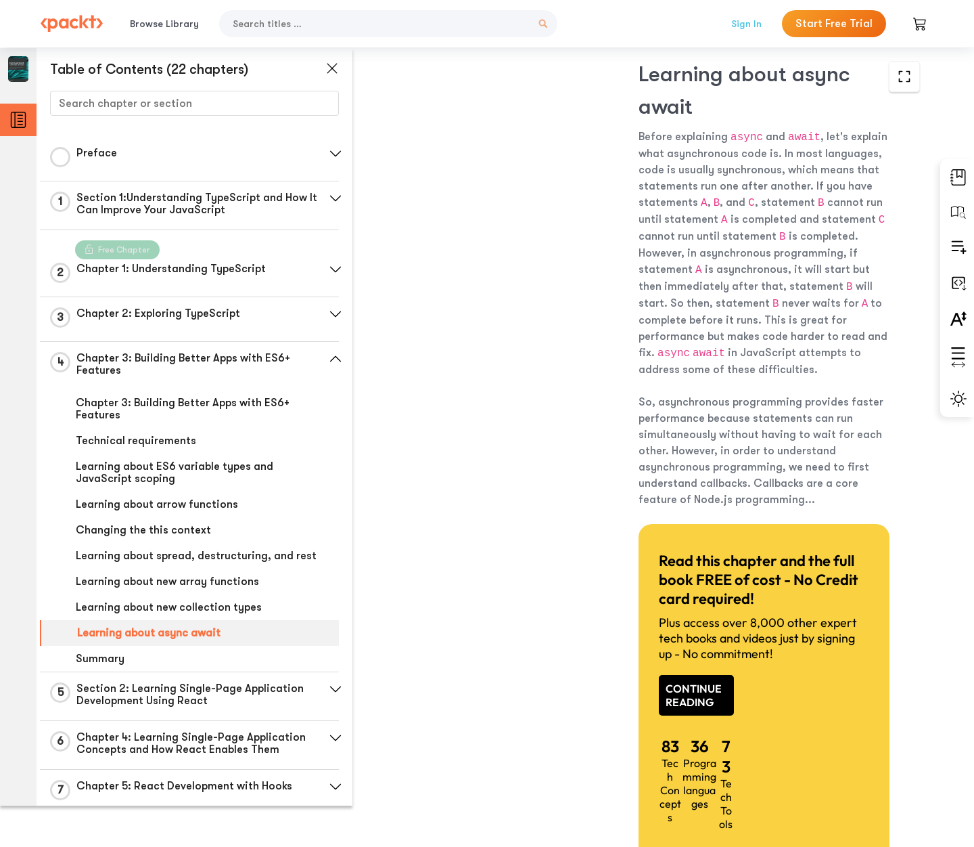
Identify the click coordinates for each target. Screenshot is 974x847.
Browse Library (164, 23)
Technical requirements (136, 441)
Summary (100, 659)
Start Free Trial (834, 24)
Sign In (746, 23)
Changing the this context (143, 530)
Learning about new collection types (169, 607)
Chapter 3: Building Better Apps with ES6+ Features (182, 409)
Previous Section (454, 745)
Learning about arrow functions (157, 504)
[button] (321, 153)
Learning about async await (149, 633)
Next (826, 746)
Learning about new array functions (167, 581)
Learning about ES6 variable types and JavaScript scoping (174, 472)
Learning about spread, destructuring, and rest (196, 556)
